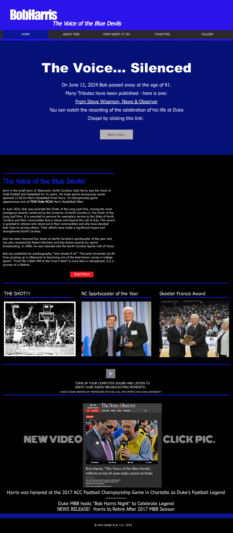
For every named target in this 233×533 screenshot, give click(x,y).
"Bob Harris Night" (111, 503)
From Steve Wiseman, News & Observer (116, 102)
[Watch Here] (116, 134)
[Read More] (82, 274)
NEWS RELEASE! (74, 509)
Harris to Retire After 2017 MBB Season (134, 509)
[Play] (110, 373)
